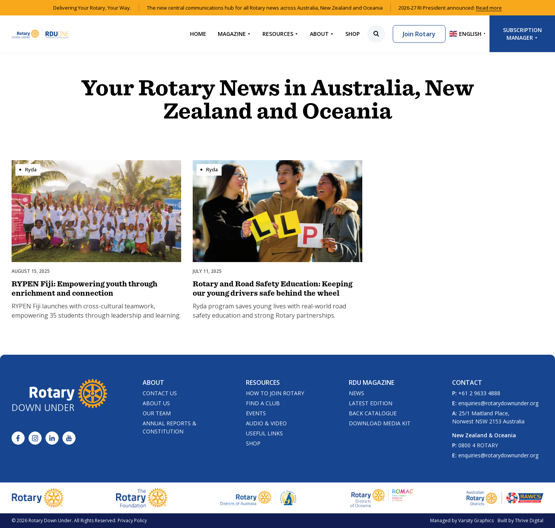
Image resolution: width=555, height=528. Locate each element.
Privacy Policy (132, 520)
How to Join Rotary (275, 393)
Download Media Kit (379, 423)
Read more (489, 7)
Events (256, 413)
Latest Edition (370, 403)
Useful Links (264, 433)
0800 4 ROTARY (478, 445)
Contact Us (160, 393)
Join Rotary (419, 34)
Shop (352, 33)
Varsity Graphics (476, 520)
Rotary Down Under (50, 520)
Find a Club (263, 403)
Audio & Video (266, 423)
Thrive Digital (529, 520)
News (356, 393)
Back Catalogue (373, 413)
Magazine (234, 33)
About (322, 33)
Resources (280, 33)
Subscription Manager (522, 33)
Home (198, 33)
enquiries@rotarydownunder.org (498, 403)
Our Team (157, 413)
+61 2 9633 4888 (479, 393)
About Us (156, 403)
